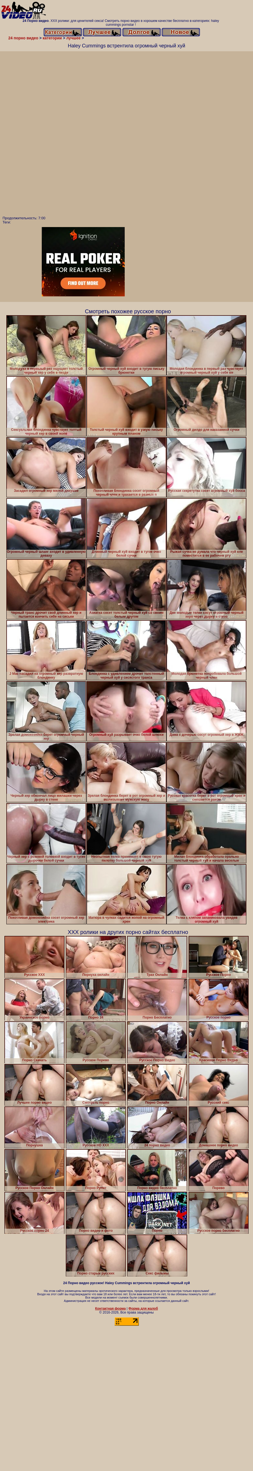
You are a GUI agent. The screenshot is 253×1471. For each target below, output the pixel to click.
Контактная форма (110, 1308)
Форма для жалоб (143, 1308)
